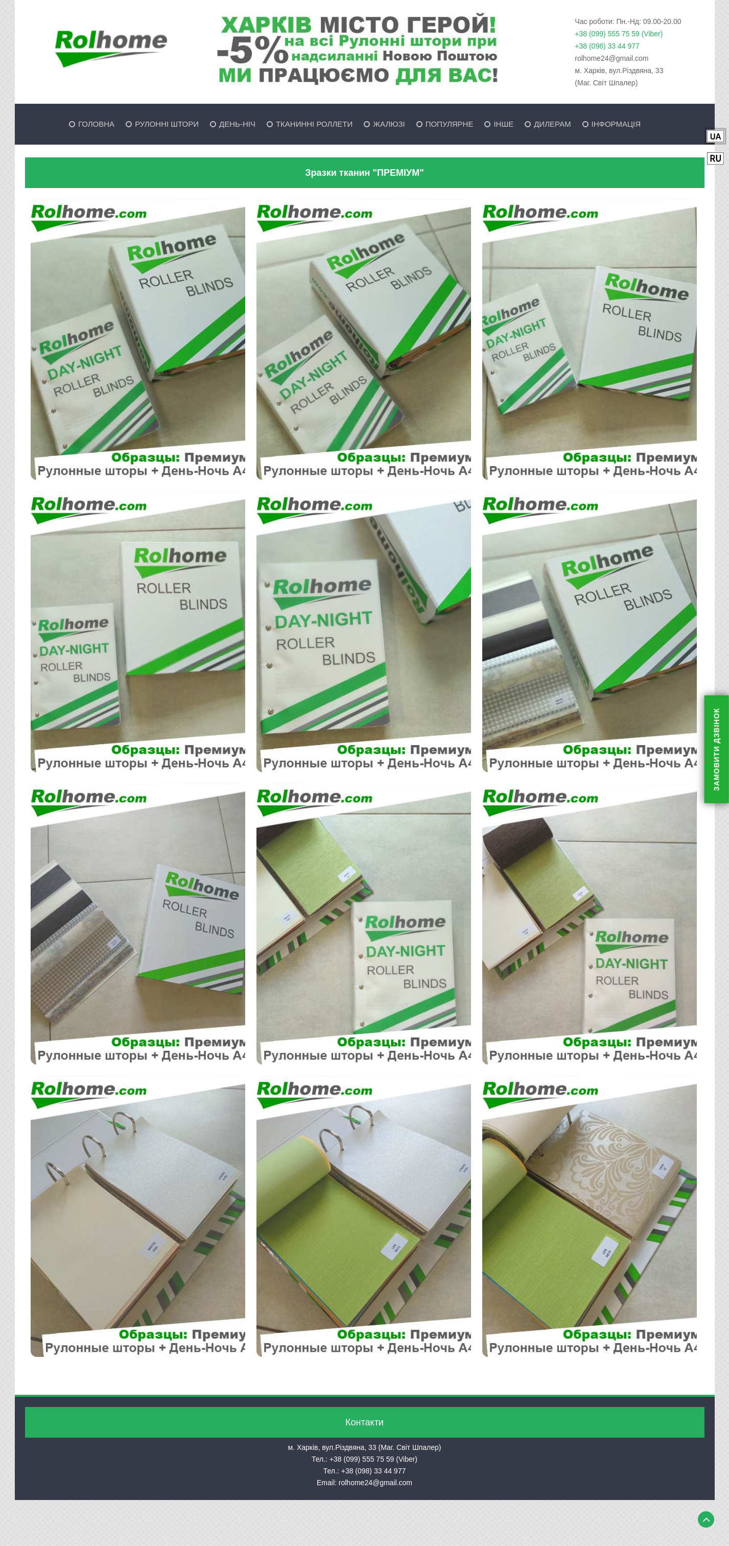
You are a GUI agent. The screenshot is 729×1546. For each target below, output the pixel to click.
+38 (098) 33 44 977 (607, 46)
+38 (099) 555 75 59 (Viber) (619, 34)
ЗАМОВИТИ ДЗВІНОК (717, 749)
